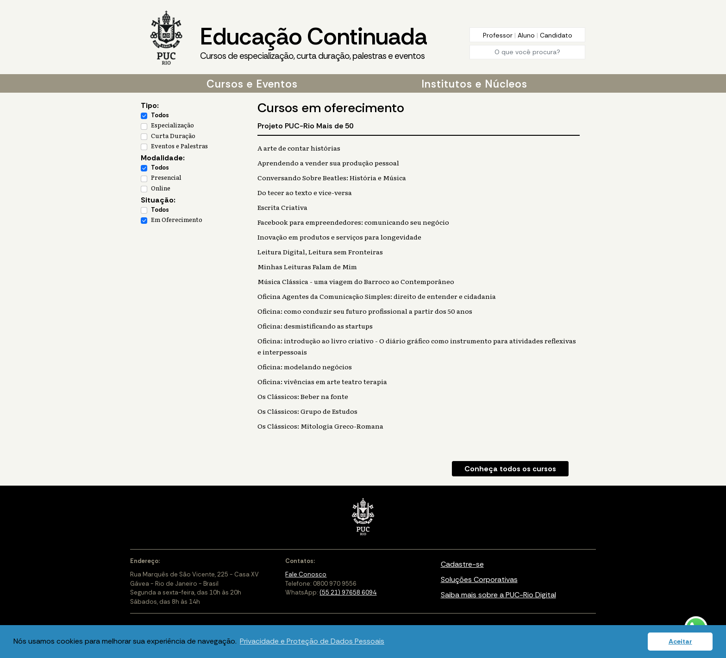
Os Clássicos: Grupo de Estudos (307, 411)
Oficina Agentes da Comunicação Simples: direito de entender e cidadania (376, 296)
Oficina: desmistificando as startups (315, 325)
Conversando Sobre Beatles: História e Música (331, 177)
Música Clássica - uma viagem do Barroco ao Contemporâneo (355, 281)
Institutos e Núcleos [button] (474, 84)
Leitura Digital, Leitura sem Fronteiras (320, 251)
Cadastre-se (462, 564)
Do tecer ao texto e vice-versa (304, 192)
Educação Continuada (313, 42)
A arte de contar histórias (298, 147)
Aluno (527, 35)
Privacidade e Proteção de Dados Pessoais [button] (312, 641)
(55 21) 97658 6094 (347, 592)
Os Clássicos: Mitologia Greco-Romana (320, 425)
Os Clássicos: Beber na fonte (302, 396)
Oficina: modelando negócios (304, 366)
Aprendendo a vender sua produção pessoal (328, 162)
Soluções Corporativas (479, 579)
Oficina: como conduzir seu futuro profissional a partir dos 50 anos (364, 311)
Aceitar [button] (680, 641)
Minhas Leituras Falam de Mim (307, 266)
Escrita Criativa (282, 207)
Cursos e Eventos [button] (252, 84)
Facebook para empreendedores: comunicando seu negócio (353, 222)
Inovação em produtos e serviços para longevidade (339, 236)
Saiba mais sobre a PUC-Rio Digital (498, 595)
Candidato (556, 35)
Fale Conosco (305, 574)
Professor (498, 35)
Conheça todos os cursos (510, 469)
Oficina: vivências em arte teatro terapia (322, 381)
